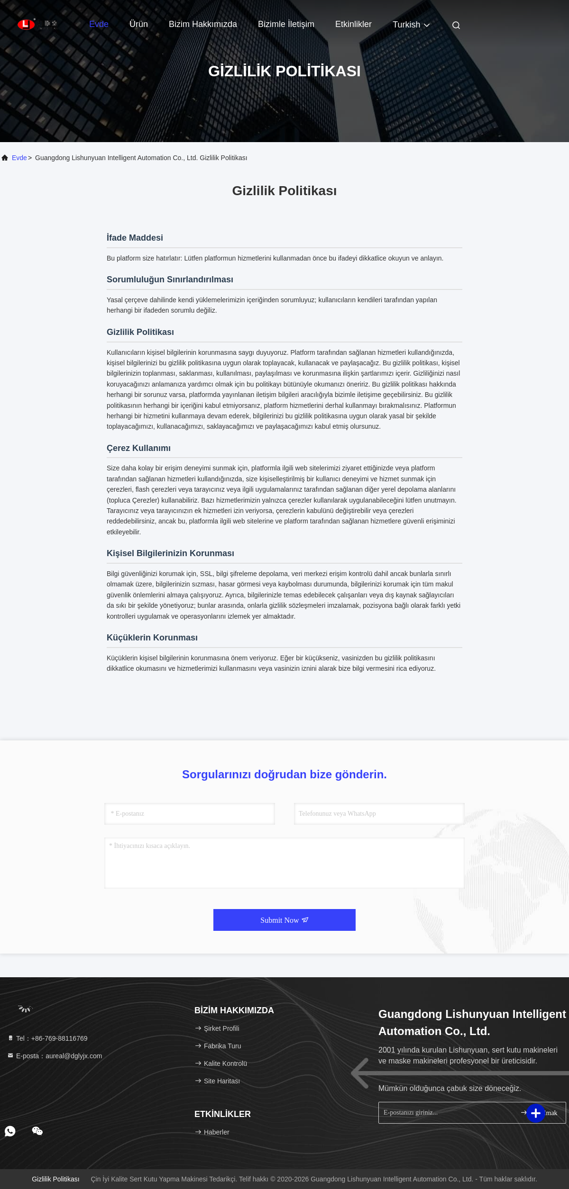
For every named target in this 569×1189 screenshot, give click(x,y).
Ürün (138, 24)
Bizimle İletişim (286, 24)
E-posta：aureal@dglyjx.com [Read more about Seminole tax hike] (54, 1056)
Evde (99, 24)
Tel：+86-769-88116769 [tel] (47, 1038)
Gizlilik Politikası (55, 1179)
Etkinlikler (353, 24)
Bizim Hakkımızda (203, 24)
